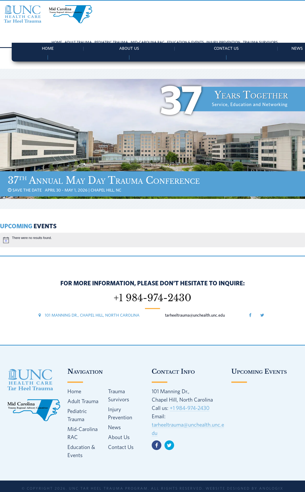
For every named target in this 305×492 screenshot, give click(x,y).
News (114, 427)
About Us (129, 48)
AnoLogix (271, 488)
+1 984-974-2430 (189, 408)
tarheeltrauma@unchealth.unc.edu (195, 315)
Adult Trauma (82, 401)
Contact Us (226, 48)
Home (48, 48)
